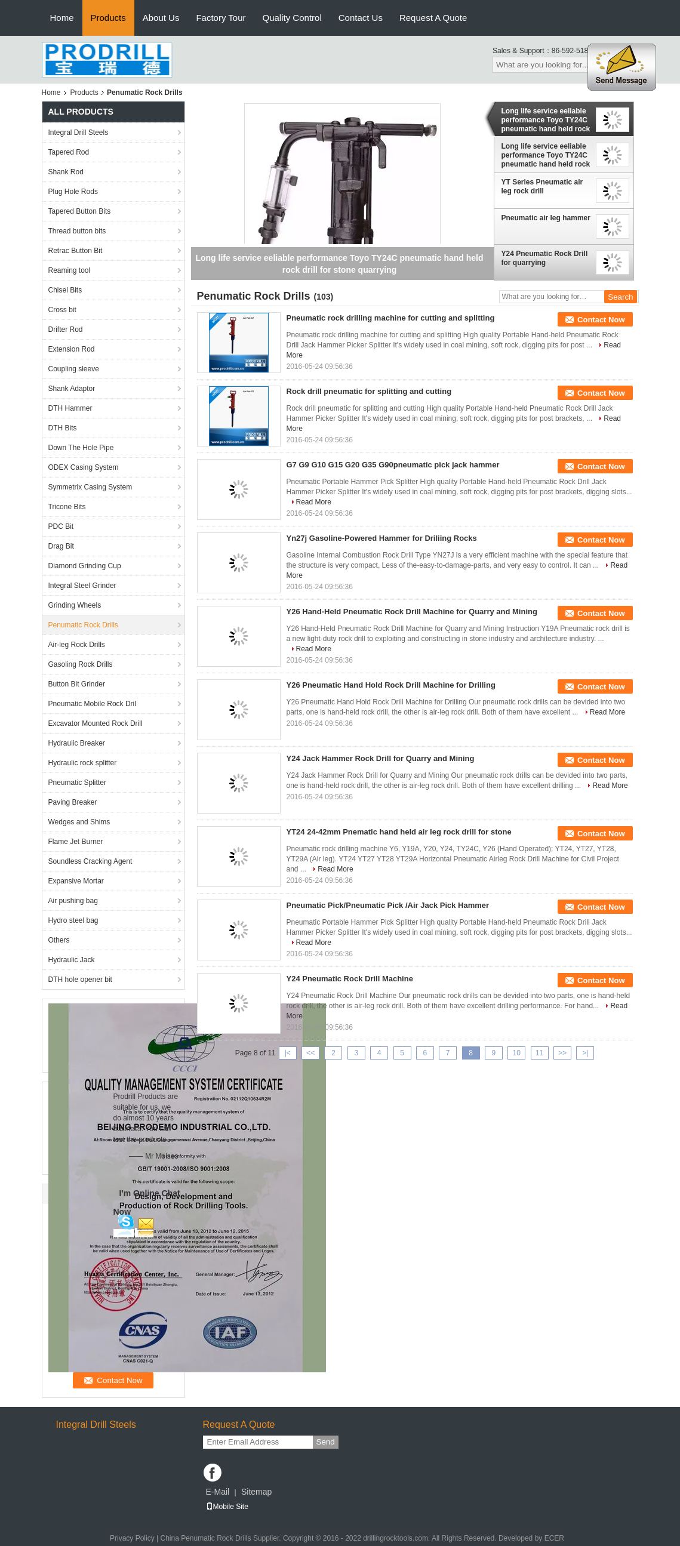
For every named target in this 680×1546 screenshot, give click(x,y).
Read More (313, 502)
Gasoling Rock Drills (80, 664)
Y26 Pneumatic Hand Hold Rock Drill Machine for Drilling (391, 684)
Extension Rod (71, 349)
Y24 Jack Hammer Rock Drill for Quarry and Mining (381, 758)
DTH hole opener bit (80, 979)
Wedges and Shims (79, 822)
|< (288, 1053)
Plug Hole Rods (73, 191)
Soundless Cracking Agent (90, 861)
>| (585, 1053)
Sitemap (256, 1491)
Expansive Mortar (76, 881)
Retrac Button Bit (75, 251)
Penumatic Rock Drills (83, 625)
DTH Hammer (70, 408)
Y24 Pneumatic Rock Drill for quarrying (544, 258)
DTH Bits (62, 428)
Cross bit (62, 310)
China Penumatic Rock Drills (205, 1538)
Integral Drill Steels (78, 132)
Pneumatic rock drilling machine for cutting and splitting (391, 317)
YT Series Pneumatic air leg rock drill (542, 186)
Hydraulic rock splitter (82, 763)
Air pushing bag (73, 901)
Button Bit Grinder (76, 684)
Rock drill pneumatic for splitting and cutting (369, 391)
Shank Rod (66, 172)
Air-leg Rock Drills (76, 644)
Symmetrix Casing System (90, 487)
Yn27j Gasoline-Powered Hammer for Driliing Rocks (382, 538)
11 (539, 1053)
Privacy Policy (132, 1538)
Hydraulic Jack (71, 960)
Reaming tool (69, 270)
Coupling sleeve (73, 369)
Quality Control (292, 18)
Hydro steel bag (73, 920)
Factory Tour (220, 18)
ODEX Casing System (83, 467)
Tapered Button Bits (79, 211)
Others (59, 940)
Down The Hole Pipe (81, 448)
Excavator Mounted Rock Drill (95, 723)
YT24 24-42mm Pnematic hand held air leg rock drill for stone (399, 831)
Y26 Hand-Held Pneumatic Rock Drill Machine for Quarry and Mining (412, 611)
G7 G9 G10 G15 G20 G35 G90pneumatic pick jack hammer (393, 464)
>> (562, 1053)
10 (517, 1053)
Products (108, 18)
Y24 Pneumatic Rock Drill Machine (350, 978)
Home (62, 18)
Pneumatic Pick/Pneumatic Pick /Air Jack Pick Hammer (388, 905)
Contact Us (361, 18)
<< (310, 1053)
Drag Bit (61, 546)
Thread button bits (77, 231)
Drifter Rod (65, 329)
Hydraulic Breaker (76, 743)
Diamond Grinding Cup (84, 566)
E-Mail (218, 1491)
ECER (554, 1538)
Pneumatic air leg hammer (545, 218)
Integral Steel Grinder (82, 585)
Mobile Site (227, 1506)
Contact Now (600, 319)
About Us (161, 18)
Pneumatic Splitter (77, 782)
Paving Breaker (72, 802)
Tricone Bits (67, 507)
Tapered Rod (69, 152)
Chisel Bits (65, 290)
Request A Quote (433, 18)
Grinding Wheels (74, 605)
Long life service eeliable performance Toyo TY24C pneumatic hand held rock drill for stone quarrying (545, 120)
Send (325, 1441)
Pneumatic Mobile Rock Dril (92, 704)
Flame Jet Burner (75, 841)
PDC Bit (61, 526)
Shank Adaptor (72, 388)
